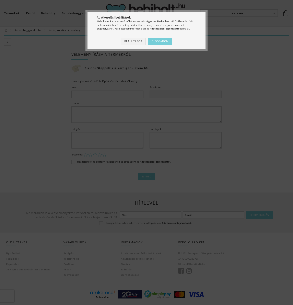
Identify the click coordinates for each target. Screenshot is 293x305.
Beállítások (133, 41)
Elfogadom (160, 41)
